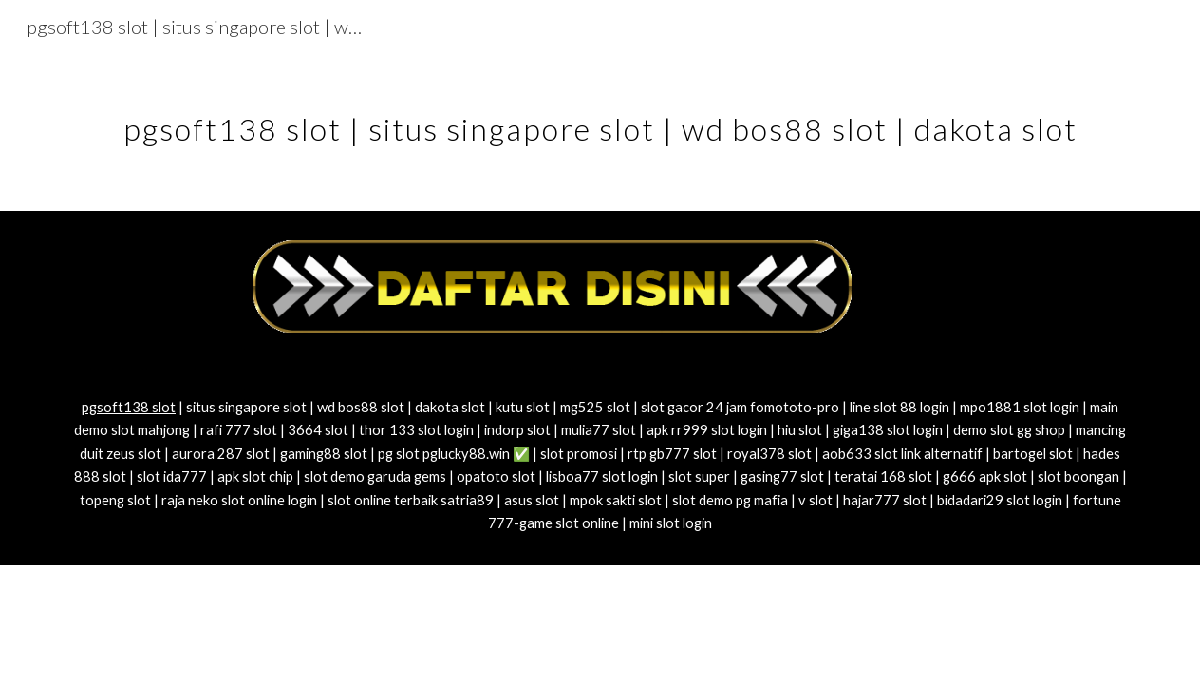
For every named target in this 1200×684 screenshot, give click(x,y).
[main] (600, 119)
